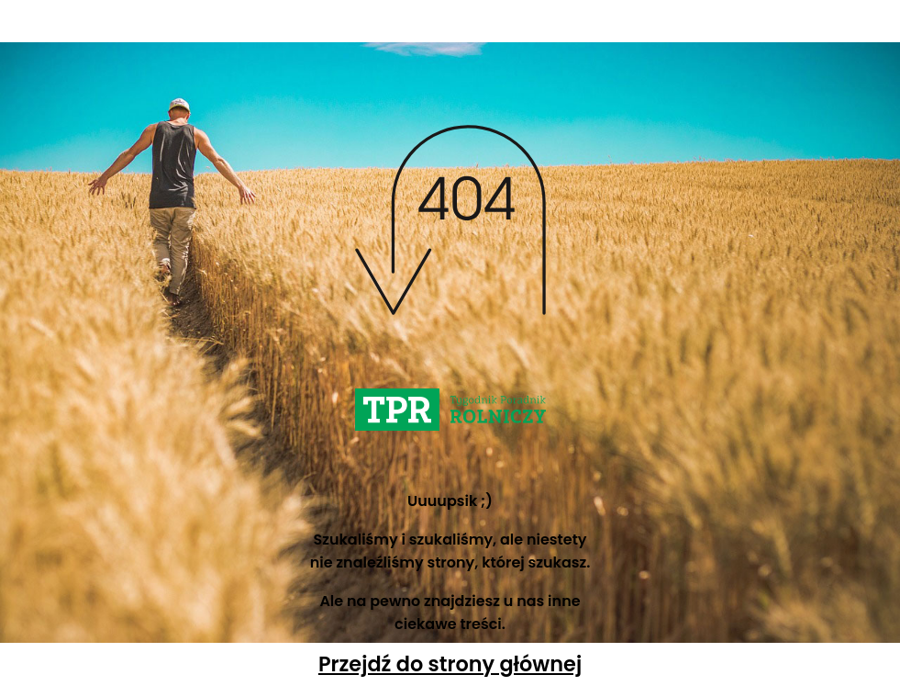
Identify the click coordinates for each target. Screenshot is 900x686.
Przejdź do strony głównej (450, 664)
